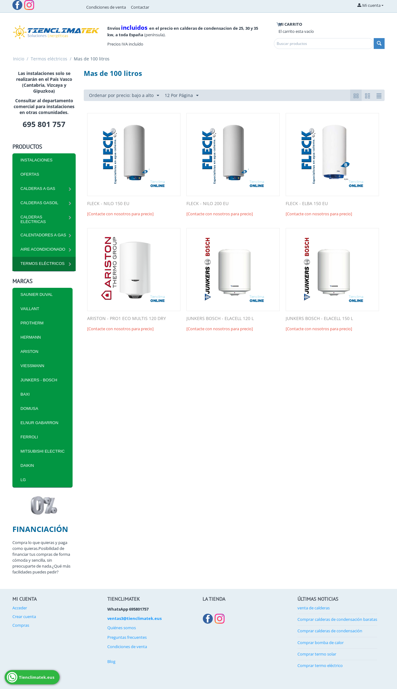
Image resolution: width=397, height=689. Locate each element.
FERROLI (29, 437)
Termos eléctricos (49, 59)
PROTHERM (31, 323)
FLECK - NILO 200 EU (207, 203)
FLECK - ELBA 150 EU (307, 203)
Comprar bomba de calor (320, 642)
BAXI (25, 394)
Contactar (140, 7)
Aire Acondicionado (42, 249)
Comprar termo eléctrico (320, 665)
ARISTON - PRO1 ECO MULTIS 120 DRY (126, 318)
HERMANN (30, 337)
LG (23, 479)
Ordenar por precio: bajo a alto (124, 95)
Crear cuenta (24, 616)
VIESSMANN (32, 365)
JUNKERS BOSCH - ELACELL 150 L (319, 318)
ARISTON (29, 351)
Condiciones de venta (106, 7)
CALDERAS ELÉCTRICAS (33, 219)
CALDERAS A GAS (37, 188)
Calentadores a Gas (43, 235)
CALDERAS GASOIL (39, 202)
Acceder (19, 608)
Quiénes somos (121, 627)
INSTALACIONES (36, 160)
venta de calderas (313, 608)
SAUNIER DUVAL (36, 294)
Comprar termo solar (316, 654)
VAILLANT (29, 308)
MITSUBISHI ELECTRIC (42, 451)
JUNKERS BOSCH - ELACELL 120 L (220, 318)
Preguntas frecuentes (127, 637)
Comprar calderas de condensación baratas (337, 619)
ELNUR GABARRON (39, 422)
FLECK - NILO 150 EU (108, 203)
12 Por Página (181, 95)
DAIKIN (27, 465)
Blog (111, 661)
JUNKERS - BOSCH (38, 380)
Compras (20, 625)
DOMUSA (29, 408)
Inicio (18, 59)
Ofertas (29, 174)
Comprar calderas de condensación (329, 631)
